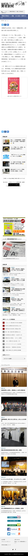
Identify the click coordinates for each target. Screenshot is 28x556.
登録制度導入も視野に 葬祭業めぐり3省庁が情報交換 (13, 390)
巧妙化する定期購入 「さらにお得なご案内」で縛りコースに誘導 (18, 279)
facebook (21, 2)
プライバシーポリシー (5, 541)
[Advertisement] (14, 115)
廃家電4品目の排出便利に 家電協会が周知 (13, 328)
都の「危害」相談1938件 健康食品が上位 (13, 331)
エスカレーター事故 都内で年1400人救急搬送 (13, 322)
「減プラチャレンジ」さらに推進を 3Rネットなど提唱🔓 (18, 155)
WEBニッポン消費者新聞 (13, 554)
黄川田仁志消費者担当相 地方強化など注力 (13, 325)
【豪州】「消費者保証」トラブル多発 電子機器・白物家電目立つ (18, 309)
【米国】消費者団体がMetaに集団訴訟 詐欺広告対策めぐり (18, 289)
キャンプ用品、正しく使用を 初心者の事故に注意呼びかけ (18, 148)
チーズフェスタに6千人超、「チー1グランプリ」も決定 (13, 479)
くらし (7, 20)
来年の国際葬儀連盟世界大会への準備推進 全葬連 (12, 508)
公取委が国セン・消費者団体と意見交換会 (13, 347)
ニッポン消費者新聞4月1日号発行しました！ (11, 258)
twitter (19, 2)
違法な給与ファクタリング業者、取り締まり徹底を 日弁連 (18, 170)
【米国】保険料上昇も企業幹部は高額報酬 (13, 350)
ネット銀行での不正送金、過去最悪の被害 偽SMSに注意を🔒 (18, 162)
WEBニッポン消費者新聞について (20, 542)
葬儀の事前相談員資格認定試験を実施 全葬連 (11, 450)
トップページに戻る (14, 184)
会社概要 (3, 539)
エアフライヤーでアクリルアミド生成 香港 (13, 344)
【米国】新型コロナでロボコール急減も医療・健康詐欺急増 (19, 179)
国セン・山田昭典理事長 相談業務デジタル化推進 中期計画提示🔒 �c (18, 141)
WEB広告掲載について (6, 544)
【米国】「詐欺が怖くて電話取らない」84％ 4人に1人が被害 (18, 269)
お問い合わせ (17, 539)
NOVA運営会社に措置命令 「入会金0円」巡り (13, 334)
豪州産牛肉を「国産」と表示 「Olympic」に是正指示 (17, 299)
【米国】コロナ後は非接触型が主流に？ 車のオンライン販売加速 (8, 179)
